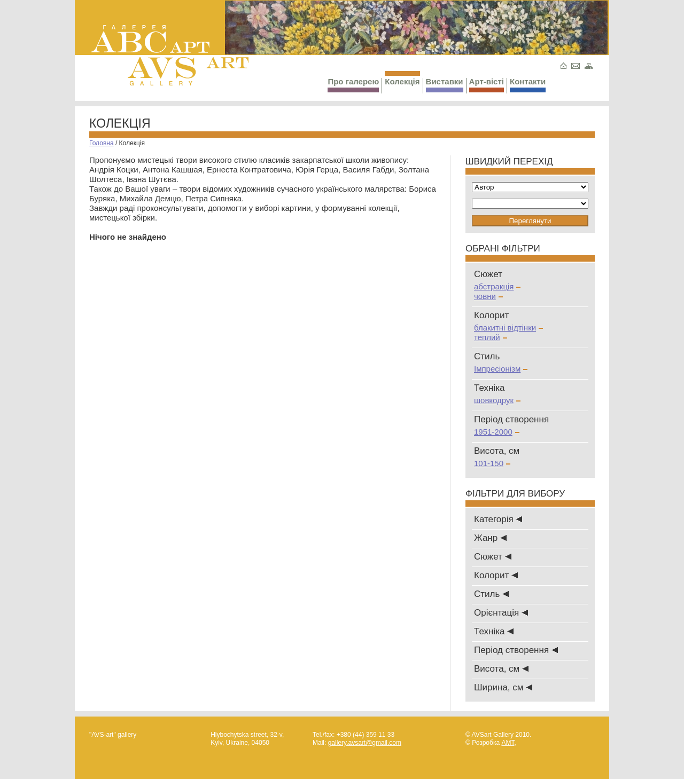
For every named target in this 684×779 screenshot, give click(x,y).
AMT (507, 742)
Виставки (444, 84)
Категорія (498, 519)
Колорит (496, 575)
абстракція (497, 286)
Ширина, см (503, 687)
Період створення (516, 650)
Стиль (491, 594)
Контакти (528, 84)
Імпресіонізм (500, 368)
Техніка (494, 631)
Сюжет (492, 557)
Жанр (490, 538)
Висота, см (501, 669)
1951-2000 (496, 431)
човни (488, 296)
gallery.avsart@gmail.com (364, 742)
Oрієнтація (501, 613)
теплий (490, 337)
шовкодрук (497, 400)
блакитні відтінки (508, 327)
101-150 (492, 463)
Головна (101, 143)
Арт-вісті (486, 84)
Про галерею (353, 84)
